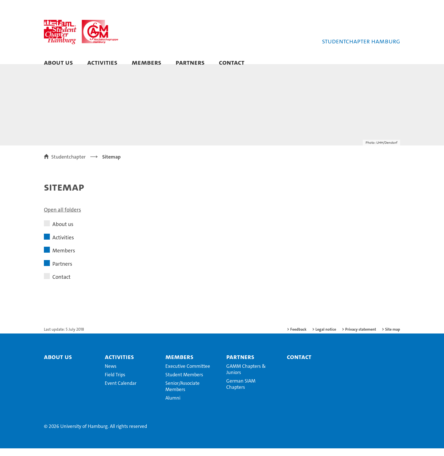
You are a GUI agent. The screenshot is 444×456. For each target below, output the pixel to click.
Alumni (172, 405)
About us (58, 62)
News (110, 374)
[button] (390, 63)
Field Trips (115, 382)
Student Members (184, 382)
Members (146, 62)
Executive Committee (187, 374)
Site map (392, 336)
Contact (231, 62)
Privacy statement (360, 336)
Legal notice (325, 336)
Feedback (298, 336)
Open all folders (62, 217)
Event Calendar (120, 391)
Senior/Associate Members (182, 394)
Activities (102, 62)
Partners (190, 62)
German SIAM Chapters (240, 391)
